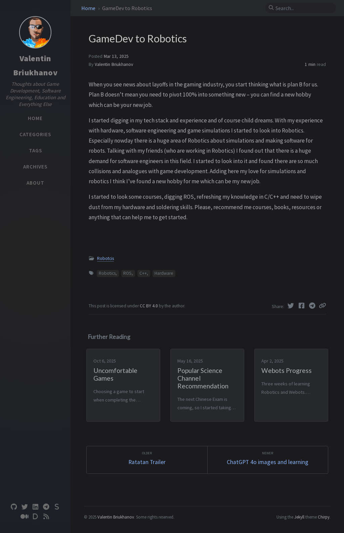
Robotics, (108, 273)
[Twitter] (291, 306)
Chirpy (324, 517)
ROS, (128, 273)
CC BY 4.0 (149, 306)
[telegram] (46, 507)
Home (88, 8)
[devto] (35, 517)
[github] (13, 507)
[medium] (24, 517)
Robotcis (105, 258)
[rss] (46, 517)
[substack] (56, 507)
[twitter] (24, 507)
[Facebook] (302, 306)
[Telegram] (312, 306)
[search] (303, 8)
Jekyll (299, 517)
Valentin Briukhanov (114, 64)
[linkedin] (35, 507)
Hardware (164, 273)
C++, (143, 273)
